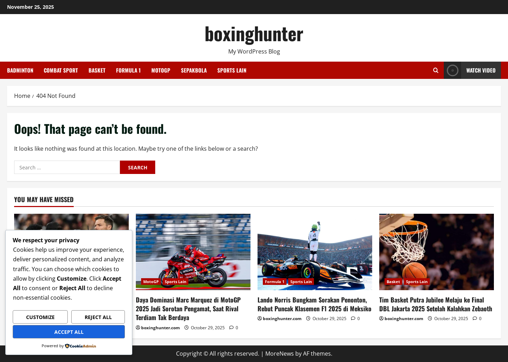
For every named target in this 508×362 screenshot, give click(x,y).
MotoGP (160, 70)
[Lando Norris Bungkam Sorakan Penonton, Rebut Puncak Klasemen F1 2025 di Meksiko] (315, 252)
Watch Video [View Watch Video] (470, 70)
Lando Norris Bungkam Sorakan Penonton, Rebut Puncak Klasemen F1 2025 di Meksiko (314, 304)
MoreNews (279, 353)
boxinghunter (254, 32)
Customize (40, 317)
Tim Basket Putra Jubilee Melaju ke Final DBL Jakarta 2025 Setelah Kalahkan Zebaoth (435, 304)
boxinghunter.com (160, 328)
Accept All (69, 332)
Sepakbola (194, 70)
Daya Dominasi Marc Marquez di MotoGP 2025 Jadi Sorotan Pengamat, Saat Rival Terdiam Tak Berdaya (188, 308)
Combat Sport (61, 70)
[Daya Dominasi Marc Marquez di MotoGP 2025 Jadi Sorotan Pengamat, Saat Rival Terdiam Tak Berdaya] (193, 252)
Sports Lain (231, 70)
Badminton (20, 70)
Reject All (98, 317)
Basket (97, 70)
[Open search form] (436, 70)
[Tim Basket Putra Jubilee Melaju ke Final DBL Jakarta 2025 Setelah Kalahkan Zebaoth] (436, 252)
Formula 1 (128, 70)
